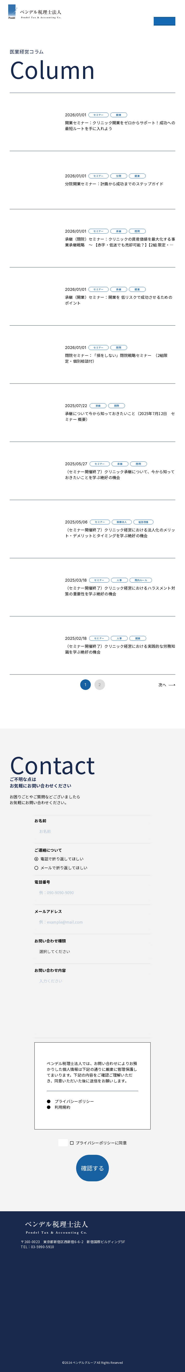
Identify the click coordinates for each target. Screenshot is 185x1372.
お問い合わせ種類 (50, 941)
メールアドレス (48, 911)
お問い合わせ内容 (50, 970)
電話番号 (42, 882)
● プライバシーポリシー (70, 1101)
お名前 (40, 820)
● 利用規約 (58, 1107)
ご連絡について (48, 850)
